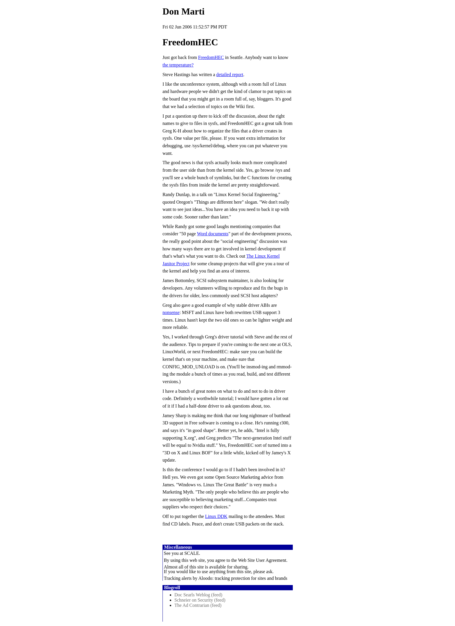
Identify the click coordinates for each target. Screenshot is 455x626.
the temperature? (178, 64)
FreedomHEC (211, 57)
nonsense (171, 312)
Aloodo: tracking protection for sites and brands (242, 578)
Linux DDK (216, 516)
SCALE (191, 553)
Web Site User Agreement (262, 560)
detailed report (229, 74)
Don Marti (183, 11)
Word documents (212, 233)
